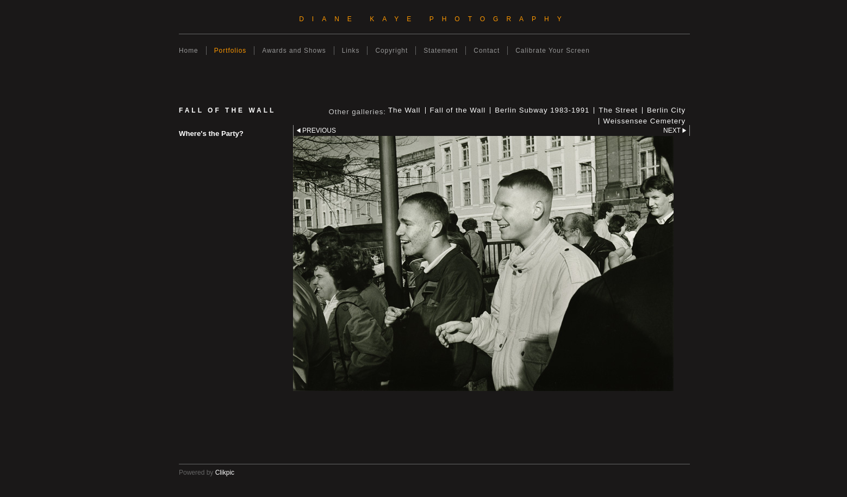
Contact (487, 50)
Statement (440, 50)
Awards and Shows (294, 50)
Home (188, 50)
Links (351, 50)
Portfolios (230, 50)
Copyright (391, 50)
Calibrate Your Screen (552, 50)
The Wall (404, 110)
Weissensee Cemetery (644, 121)
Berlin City (666, 110)
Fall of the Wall (458, 110)
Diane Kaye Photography (434, 19)
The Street (618, 110)
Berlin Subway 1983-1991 (542, 110)
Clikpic (224, 472)
